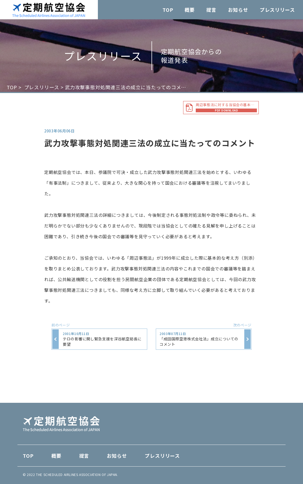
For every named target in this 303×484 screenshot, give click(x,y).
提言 (211, 9)
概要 (189, 9)
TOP (167, 9)
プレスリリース (277, 9)
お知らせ (238, 9)
